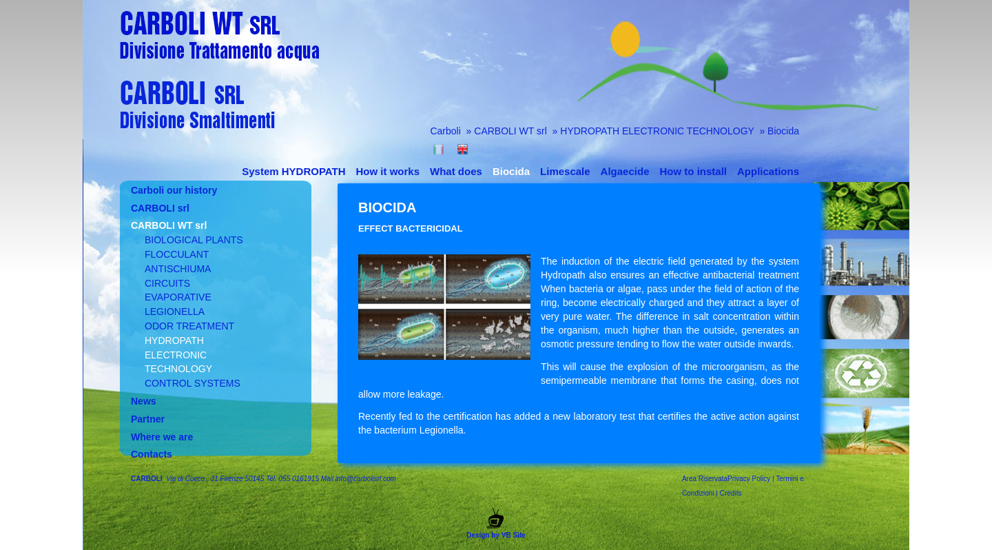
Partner (148, 419)
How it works (388, 171)
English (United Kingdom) (462, 149)
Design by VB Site (496, 523)
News (143, 401)
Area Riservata (704, 478)
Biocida (783, 130)
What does (456, 171)
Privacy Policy (748, 478)
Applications (768, 171)
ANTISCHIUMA (178, 268)
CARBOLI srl (160, 208)
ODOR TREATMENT (189, 326)
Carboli (445, 130)
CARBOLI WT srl (511, 130)
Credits (731, 493)
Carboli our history (174, 190)
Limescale (565, 171)
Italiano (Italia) (438, 149)
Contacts (151, 454)
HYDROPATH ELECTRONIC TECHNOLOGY (658, 130)
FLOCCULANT (177, 254)
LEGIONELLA (175, 311)
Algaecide (625, 171)
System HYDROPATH (293, 171)
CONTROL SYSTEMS (192, 383)
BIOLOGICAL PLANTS (194, 239)
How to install (693, 171)
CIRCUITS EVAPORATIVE (178, 290)
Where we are (162, 436)
